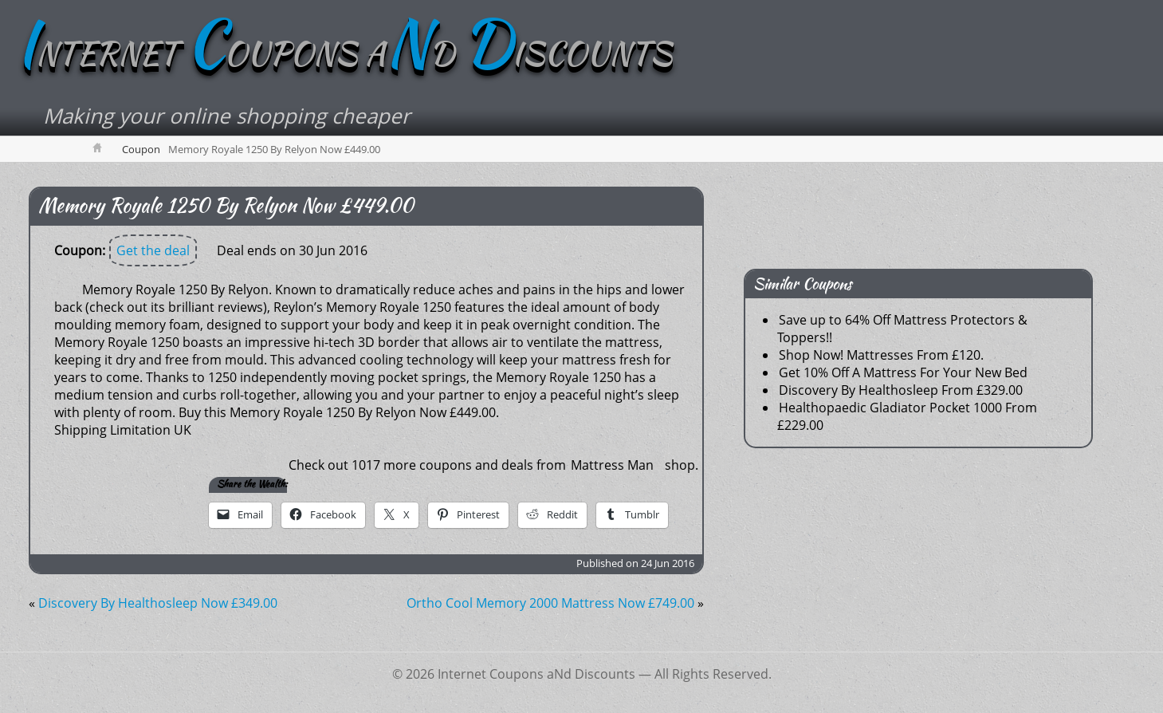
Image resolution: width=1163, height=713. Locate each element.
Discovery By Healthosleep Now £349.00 (157, 603)
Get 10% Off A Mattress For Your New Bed (903, 372)
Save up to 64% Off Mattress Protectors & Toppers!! (902, 328)
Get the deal (153, 250)
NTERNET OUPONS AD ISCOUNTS (344, 53)
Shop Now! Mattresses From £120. (881, 355)
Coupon (141, 149)
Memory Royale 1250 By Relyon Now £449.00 (226, 205)
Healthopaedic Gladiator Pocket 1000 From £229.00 (907, 416)
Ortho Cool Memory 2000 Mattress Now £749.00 (550, 603)
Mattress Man (612, 465)
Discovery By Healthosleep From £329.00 (901, 390)
